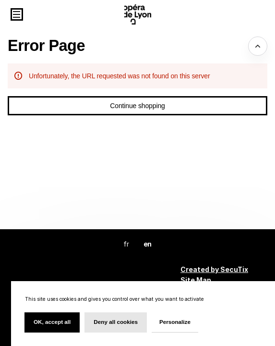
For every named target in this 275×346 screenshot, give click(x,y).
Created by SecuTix (214, 269)
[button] (17, 14)
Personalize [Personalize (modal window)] (175, 322)
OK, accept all (52, 322)
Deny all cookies (116, 322)
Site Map (195, 280)
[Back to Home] (138, 14)
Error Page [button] (46, 45)
